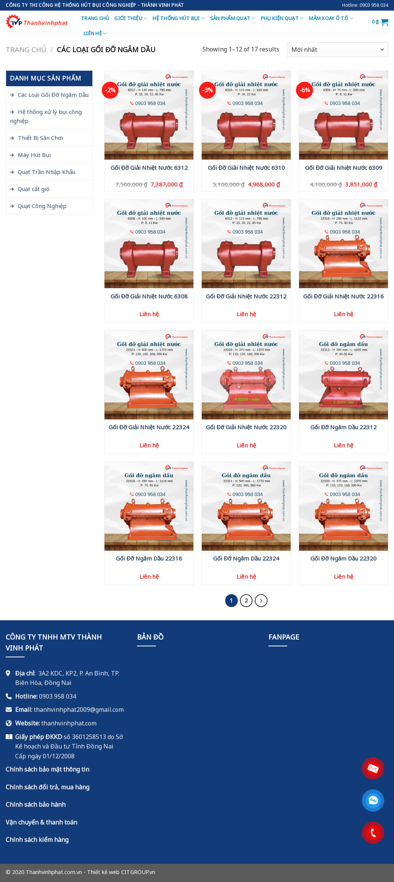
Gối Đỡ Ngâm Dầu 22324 (246, 558)
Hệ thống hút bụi (179, 18)
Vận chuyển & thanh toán (41, 822)
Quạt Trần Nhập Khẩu (46, 171)
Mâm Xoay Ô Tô (331, 18)
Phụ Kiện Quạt (282, 18)
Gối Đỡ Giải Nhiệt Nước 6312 (149, 167)
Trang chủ (95, 18)
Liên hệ (95, 33)
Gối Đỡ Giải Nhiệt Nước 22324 (149, 427)
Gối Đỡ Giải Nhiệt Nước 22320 (246, 427)
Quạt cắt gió (34, 189)
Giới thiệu (130, 18)
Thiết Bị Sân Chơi (40, 137)
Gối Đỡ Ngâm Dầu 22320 (343, 558)
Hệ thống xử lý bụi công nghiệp (46, 116)
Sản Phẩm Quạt (232, 18)
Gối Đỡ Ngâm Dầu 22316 (149, 558)
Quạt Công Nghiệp (42, 206)
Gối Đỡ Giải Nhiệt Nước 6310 (246, 167)
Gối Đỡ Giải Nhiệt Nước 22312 (246, 296)
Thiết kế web (103, 872)
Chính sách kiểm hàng (37, 839)
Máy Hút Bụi (34, 154)
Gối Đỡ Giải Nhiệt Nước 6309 (343, 167)
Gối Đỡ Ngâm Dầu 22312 (343, 427)
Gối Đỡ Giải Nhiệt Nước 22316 (343, 296)
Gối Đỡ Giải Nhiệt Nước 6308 (149, 296)
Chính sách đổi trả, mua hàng (47, 787)
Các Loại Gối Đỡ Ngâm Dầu (53, 94)
